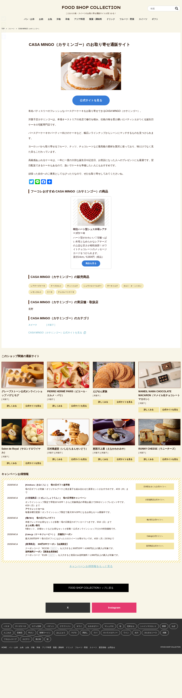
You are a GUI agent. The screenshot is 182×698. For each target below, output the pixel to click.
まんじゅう (60, 633)
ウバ (95, 633)
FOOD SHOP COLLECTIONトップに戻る (91, 587)
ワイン (126, 633)
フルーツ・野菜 (126, 19)
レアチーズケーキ (38, 286)
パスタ (6, 626)
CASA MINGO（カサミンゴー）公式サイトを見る (55, 332)
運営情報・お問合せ (128, 647)
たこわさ (7, 633)
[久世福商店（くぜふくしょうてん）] (43, 498)
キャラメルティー (110, 633)
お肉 (41, 19)
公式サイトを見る (91, 100)
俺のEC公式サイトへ (154, 519)
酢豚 (164, 626)
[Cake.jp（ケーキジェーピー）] (41, 534)
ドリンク (110, 19)
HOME (4, 647)
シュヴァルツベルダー (92, 286)
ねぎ (173, 626)
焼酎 (164, 633)
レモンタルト (36, 292)
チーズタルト (56, 286)
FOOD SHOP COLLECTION (91, 8)
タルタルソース (150, 633)
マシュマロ (109, 626)
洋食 (59, 19)
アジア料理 (79, 19)
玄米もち (130, 626)
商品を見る (91, 263)
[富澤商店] (31, 544)
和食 (67, 19)
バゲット (50, 626)
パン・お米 (29, 19)
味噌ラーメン (45, 633)
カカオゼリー (93, 626)
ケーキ (49, 292)
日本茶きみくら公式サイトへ (154, 487)
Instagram (114, 607)
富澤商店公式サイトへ (154, 546)
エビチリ (26, 639)
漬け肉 (38, 639)
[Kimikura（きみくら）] (37, 485)
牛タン (31, 633)
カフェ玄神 (36, 626)
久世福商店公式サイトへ (154, 500)
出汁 (136, 633)
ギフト (155, 19)
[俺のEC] (30, 518)
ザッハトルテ (72, 286)
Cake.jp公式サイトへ (154, 536)
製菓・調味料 (95, 19)
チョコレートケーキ (66, 292)
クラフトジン (65, 626)
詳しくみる (12, 406)
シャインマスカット (148, 626)
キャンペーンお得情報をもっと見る (91, 566)
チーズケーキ (20, 626)
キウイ (79, 626)
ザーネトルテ (112, 286)
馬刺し (85, 633)
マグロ (74, 633)
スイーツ (143, 19)
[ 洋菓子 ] (50, 325)
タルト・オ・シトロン (132, 286)
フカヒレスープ (10, 639)
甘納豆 (19, 633)
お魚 (50, 19)
